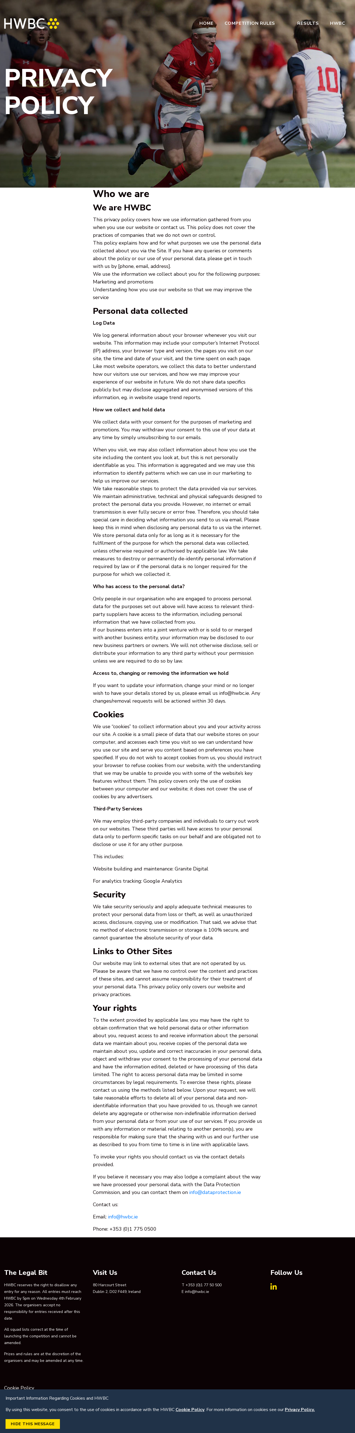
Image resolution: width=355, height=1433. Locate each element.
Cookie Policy (19, 1388)
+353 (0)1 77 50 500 (204, 1285)
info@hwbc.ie (123, 1216)
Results (308, 23)
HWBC (337, 23)
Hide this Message (33, 1424)
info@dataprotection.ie (215, 1192)
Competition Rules (250, 23)
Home (206, 23)
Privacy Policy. (300, 1410)
